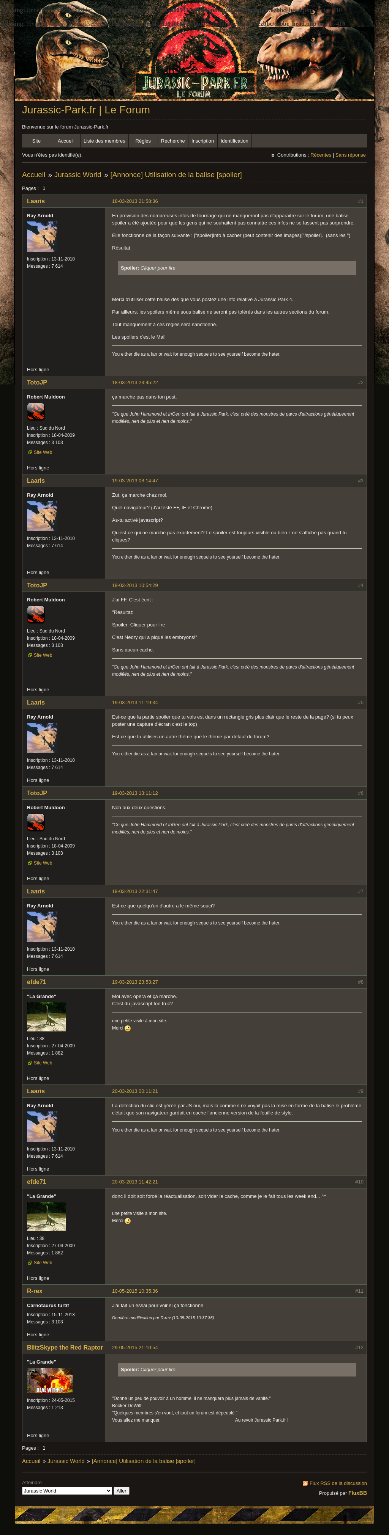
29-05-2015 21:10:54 (135, 1347)
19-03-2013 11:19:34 (135, 702)
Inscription (202, 141)
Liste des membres (104, 141)
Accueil (66, 141)
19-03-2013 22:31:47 (135, 891)
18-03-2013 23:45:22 (135, 382)
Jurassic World (77, 175)
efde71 (36, 982)
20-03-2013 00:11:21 (135, 1091)
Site (36, 141)
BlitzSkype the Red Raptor (65, 1347)
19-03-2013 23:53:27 (135, 982)
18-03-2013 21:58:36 (135, 201)
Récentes (320, 155)
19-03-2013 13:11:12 (135, 793)
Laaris (36, 201)
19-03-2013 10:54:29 (135, 585)
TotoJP (37, 382)
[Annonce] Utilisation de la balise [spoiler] (176, 175)
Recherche (173, 141)
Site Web (43, 452)
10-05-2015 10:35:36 (135, 1291)
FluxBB (357, 1493)
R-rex (35, 1291)
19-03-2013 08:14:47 (135, 480)
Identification (234, 141)
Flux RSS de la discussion (338, 1483)
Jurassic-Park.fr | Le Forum (86, 110)
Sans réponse (350, 155)
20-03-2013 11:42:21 (135, 1182)
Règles (143, 141)
